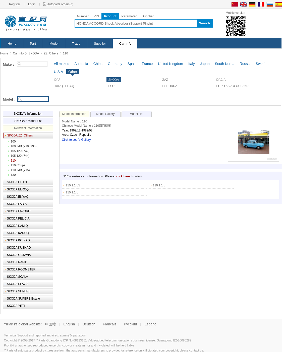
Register (14, 4)
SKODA (33, 53)
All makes (61, 64)
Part (33, 43)
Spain (132, 64)
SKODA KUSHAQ (19, 247)
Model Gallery (105, 114)
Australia (81, 64)
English (69, 324)
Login (31, 4)
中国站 (50, 324)
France (147, 64)
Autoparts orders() (60, 4)
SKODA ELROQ (18, 189)
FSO (111, 86)
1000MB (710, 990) (24, 146)
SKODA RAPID (17, 262)
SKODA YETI (16, 306)
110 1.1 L (159, 185)
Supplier (148, 16)
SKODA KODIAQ (18, 240)
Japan (205, 64)
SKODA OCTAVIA (19, 255)
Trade (76, 43)
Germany (115, 64)
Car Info (125, 43)
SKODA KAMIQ (17, 226)
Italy (191, 64)
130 (13, 175)
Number (83, 16)
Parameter (129, 16)
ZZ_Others (51, 53)
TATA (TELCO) (64, 86)
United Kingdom (170, 64)
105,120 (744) (20, 156)
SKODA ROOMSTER (21, 269)
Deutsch (88, 324)
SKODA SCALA (17, 276)
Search (204, 23)
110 (65, 53)
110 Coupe (18, 165)
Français (110, 324)
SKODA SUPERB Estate (23, 298)
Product (110, 16)
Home (12, 43)
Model (53, 43)
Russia (245, 64)
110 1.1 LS (73, 185)
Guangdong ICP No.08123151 (66, 340)
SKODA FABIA (17, 204)
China (98, 64)
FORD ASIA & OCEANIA (233, 86)
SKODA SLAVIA (18, 284)
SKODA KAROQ (18, 233)
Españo (150, 324)
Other (72, 72)
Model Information (74, 114)
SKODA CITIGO (18, 182)
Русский (130, 324)
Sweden (262, 64)
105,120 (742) (20, 151)
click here (123, 176)
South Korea (225, 64)
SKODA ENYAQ (18, 196)
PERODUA (169, 86)
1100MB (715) (20, 170)
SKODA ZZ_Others (20, 135)
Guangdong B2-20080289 (174, 340)
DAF (57, 80)
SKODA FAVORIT (19, 211)
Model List (136, 114)
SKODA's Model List (27, 121)
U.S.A (58, 72)
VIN (96, 16)
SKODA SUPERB (19, 291)
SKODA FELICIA (18, 218)
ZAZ (165, 80)
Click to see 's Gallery (76, 140)
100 (13, 141)
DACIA (221, 80)
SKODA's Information (28, 113)
